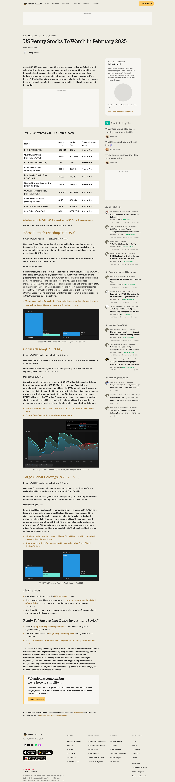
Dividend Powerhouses (96, 745)
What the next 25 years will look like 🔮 (121, 144)
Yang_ (112, 226)
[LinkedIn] (25, 745)
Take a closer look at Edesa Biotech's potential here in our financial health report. (61, 301)
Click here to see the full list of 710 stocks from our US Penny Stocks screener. (58, 220)
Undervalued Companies (97, 741)
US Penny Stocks (62, 596)
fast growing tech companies (61, 633)
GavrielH (113, 253)
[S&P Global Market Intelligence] (30, 770)
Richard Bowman (116, 149)
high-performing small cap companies (50, 626)
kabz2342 (113, 329)
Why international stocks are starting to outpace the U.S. (120, 131)
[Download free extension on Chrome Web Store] (34, 758)
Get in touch (78, 712)
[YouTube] (32, 745)
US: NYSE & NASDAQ (74, 741)
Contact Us (136, 753)
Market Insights (115, 758)
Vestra (112, 291)
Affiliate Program (138, 772)
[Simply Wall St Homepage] (32, 3)
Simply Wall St (33, 53)
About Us (135, 745)
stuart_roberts (114, 211)
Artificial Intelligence (95, 762)
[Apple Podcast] (39, 745)
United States (28, 36)
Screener (113, 745)
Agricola (112, 382)
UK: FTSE (70, 745)
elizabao (112, 276)
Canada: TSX (71, 758)
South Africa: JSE (73, 762)
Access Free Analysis (36, 699)
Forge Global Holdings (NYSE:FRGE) (51, 477)
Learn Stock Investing (139, 768)
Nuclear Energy (93, 753)
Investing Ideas (115, 749)
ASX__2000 (113, 407)
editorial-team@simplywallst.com (53, 715)
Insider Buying (93, 749)
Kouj (111, 241)
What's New (114, 762)
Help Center (136, 764)
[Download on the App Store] (30, 752)
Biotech (38, 36)
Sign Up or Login (146, 4)
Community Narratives (118, 753)
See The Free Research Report (120, 111)
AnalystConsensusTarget (117, 359)
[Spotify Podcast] (36, 745)
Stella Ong (113, 136)
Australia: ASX (72, 749)
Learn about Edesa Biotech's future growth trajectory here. (51, 305)
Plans (134, 741)
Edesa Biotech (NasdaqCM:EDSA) (49, 233)
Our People (136, 749)
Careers (135, 758)
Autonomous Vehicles (96, 758)
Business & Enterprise (139, 776)
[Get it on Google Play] (45, 752)
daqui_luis (113, 395)
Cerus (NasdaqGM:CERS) (42, 349)
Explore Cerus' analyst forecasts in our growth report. (49, 415)
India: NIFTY (71, 753)
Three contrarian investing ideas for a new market (121, 157)
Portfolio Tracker (116, 741)
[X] (28, 745)
